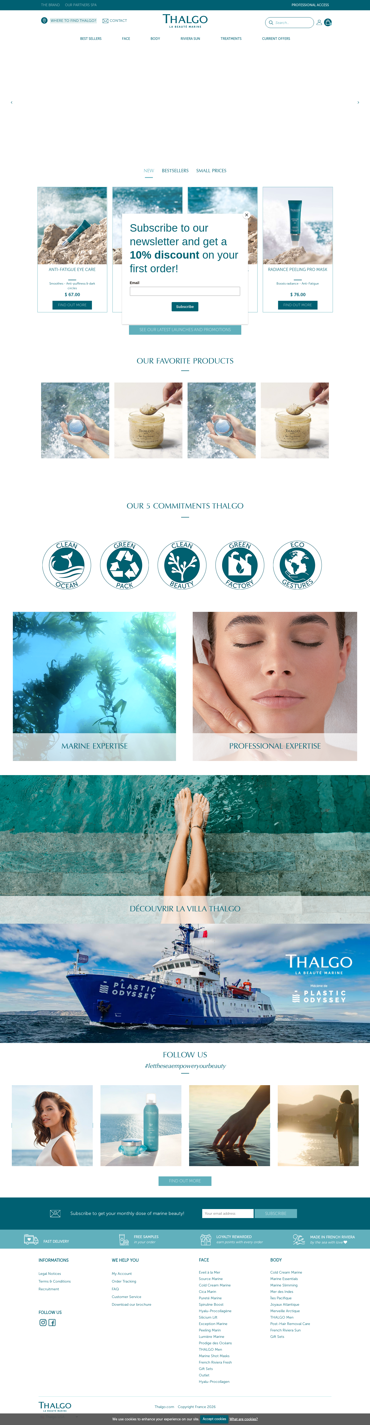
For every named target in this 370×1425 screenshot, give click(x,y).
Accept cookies (214, 1419)
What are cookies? (243, 1419)
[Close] (247, 215)
